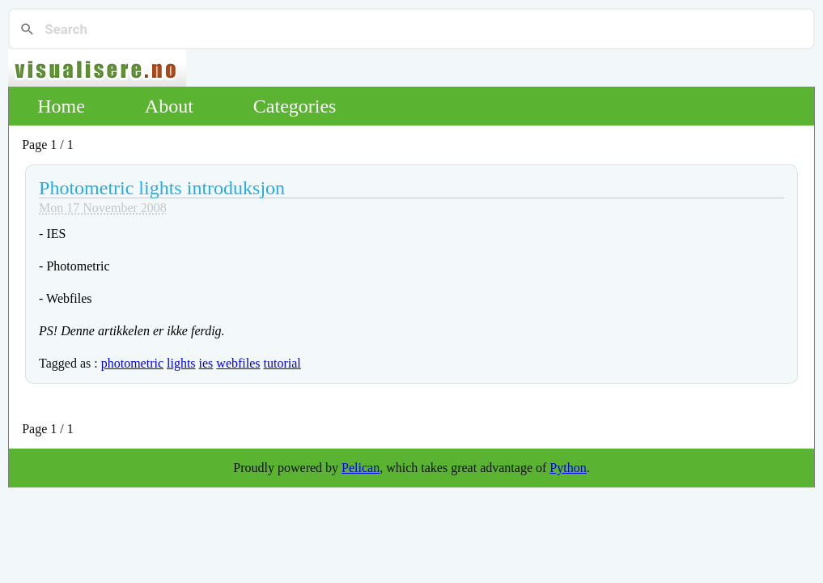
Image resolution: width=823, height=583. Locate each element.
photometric (132, 363)
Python (567, 467)
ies (206, 363)
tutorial (282, 363)
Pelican (361, 467)
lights (181, 363)
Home (61, 106)
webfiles (238, 363)
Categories (295, 106)
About (169, 106)
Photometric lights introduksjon (162, 187)
